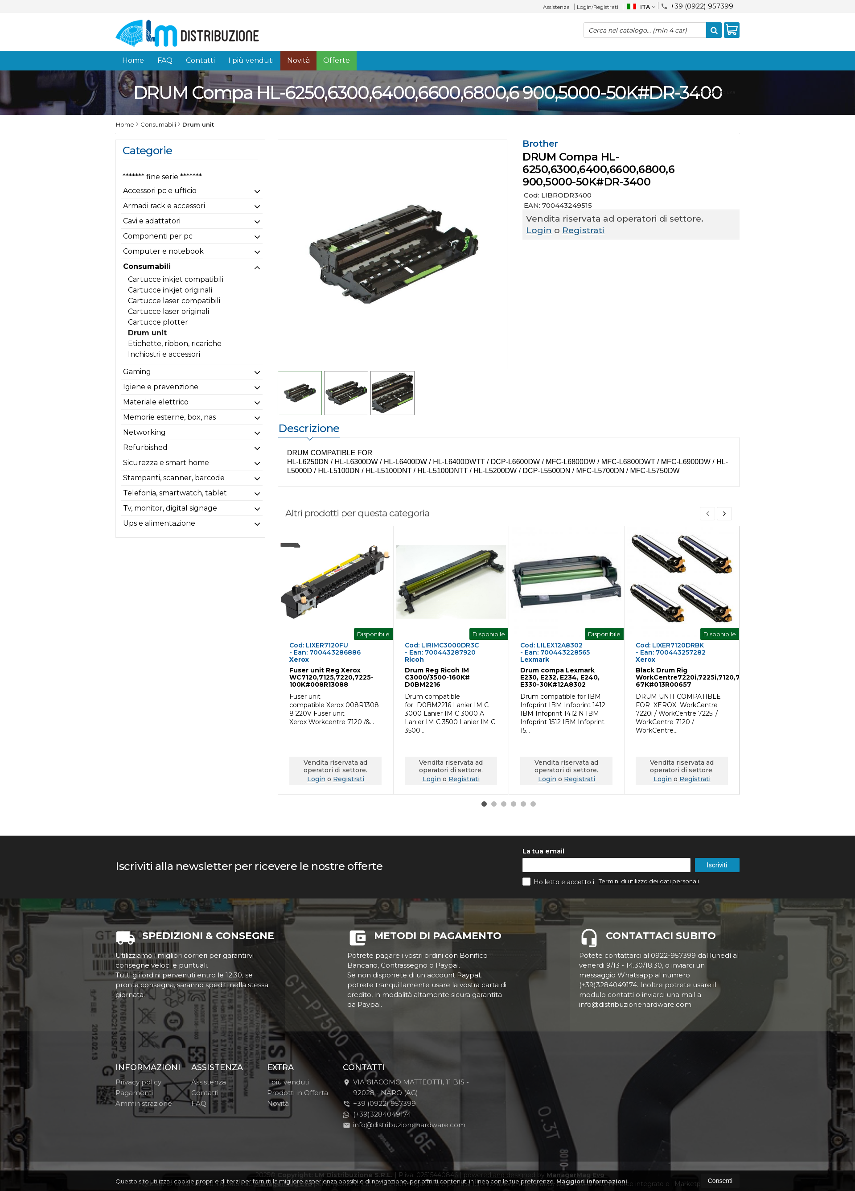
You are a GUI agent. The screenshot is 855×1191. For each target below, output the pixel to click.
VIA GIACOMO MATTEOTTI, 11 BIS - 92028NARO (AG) (406, 1103)
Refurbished (145, 447)
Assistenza (556, 7)
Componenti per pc (158, 236)
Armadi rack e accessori (164, 206)
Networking (144, 432)
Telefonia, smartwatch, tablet (175, 493)
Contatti (200, 60)
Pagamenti (134, 1108)
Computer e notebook (163, 251)
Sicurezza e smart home (166, 462)
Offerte (336, 60)
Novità (298, 60)
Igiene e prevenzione (160, 387)
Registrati (583, 230)
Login (539, 230)
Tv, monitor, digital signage (170, 508)
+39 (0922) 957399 (697, 5)
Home (133, 60)
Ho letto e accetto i (559, 897)
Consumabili (147, 266)
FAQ (165, 60)
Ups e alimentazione (159, 523)
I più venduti (251, 60)
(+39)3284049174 (377, 1129)
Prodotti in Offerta (297, 1108)
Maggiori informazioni (591, 1181)
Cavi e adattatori (152, 221)
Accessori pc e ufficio (160, 190)
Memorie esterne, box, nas (169, 417)
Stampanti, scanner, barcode (174, 478)
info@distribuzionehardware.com (404, 1140)
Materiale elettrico (156, 402)
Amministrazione (143, 1119)
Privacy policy (138, 1097)
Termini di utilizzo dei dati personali (649, 896)
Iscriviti (717, 881)
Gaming (137, 371)
